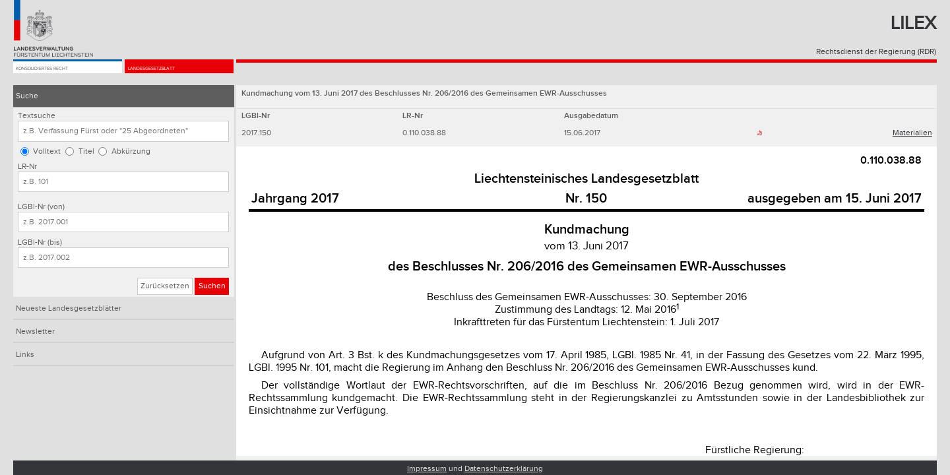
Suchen (212, 286)
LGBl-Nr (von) (41, 207)
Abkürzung (130, 151)
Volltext (47, 151)
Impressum (427, 469)
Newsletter (35, 331)
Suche (27, 96)
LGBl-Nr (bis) (40, 242)
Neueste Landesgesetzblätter (68, 308)
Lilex (913, 23)
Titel (86, 151)
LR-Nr (27, 167)
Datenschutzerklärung (503, 469)
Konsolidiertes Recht (63, 74)
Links (25, 355)
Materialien (912, 133)
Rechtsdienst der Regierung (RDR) (876, 52)
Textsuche (36, 116)
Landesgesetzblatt (170, 74)
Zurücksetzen (165, 286)
